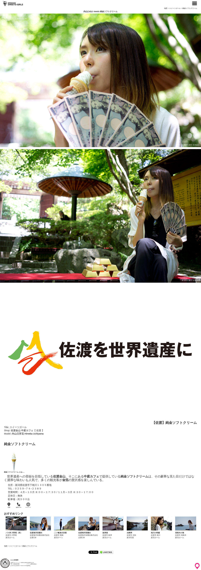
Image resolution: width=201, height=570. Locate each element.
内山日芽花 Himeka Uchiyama (28, 433)
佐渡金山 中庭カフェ (22, 430)
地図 (165, 8)
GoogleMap (27, 565)
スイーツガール (174, 8)
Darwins (18, 565)
